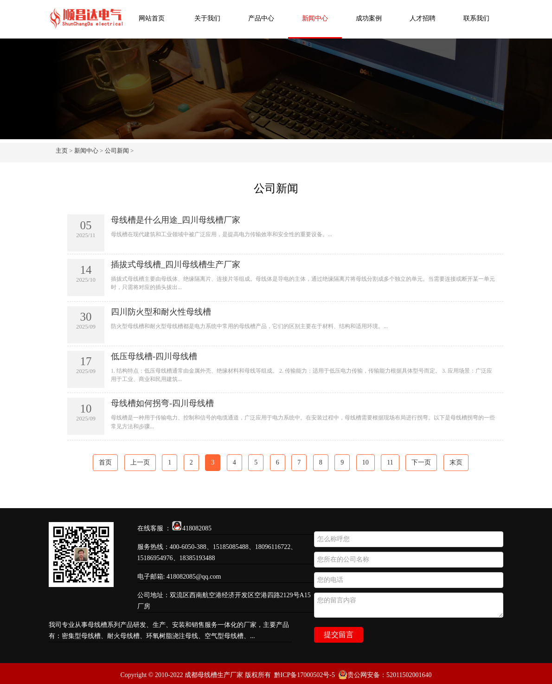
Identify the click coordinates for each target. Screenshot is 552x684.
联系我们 (476, 18)
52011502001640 (408, 674)
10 (365, 462)
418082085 (197, 528)
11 (390, 462)
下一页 (421, 462)
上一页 (140, 462)
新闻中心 (315, 18)
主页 (62, 150)
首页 (105, 462)
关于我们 (207, 18)
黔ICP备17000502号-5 (304, 674)
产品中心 (261, 18)
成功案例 (369, 18)
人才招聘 (423, 18)
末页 (455, 462)
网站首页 (152, 18)
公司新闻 (117, 150)
